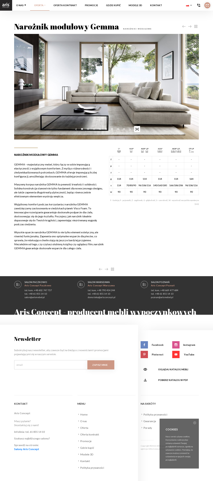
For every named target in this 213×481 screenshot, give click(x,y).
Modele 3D (135, 5)
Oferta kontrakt (65, 5)
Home (82, 414)
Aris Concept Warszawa (101, 285)
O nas (19, 5)
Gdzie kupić (113, 5)
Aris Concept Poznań (163, 285)
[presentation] (76, 129)
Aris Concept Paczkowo (37, 285)
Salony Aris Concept (26, 449)
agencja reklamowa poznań (153, 449)
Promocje (91, 5)
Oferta (38, 5)
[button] (189, 5)
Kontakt (156, 5)
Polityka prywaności (90, 467)
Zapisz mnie (100, 364)
